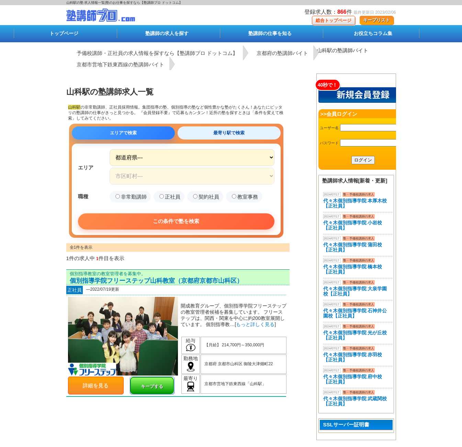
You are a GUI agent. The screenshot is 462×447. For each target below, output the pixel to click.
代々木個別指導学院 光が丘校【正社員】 (355, 335)
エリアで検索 (123, 132)
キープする (152, 386)
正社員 (169, 197)
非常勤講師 (131, 197)
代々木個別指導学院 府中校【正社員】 (352, 379)
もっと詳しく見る (255, 324)
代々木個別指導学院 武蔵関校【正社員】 (355, 401)
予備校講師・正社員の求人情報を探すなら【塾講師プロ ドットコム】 (157, 53)
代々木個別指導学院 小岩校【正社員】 (352, 225)
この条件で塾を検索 (176, 221)
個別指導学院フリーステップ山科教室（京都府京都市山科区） (156, 280)
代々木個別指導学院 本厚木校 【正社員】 (355, 203)
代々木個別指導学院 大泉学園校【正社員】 (355, 291)
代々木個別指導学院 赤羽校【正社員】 (352, 357)
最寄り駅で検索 (229, 132)
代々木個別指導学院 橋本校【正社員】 (352, 269)
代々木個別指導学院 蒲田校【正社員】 (352, 247)
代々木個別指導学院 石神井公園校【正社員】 (355, 313)
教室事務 (245, 197)
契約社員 (206, 197)
